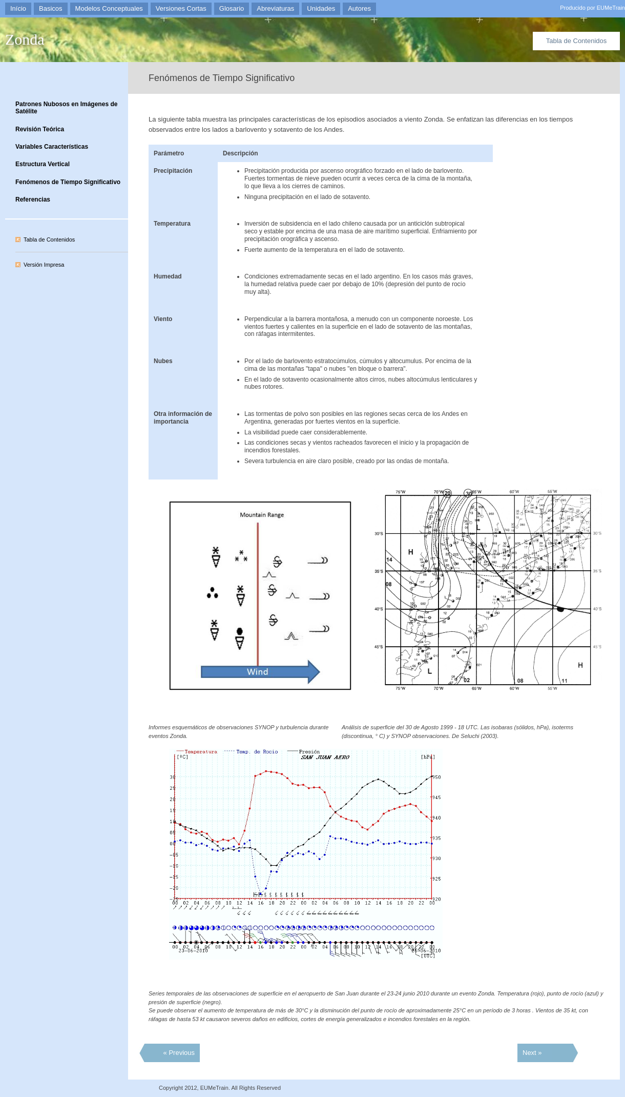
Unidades (321, 8)
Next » (532, 1052)
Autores (359, 8)
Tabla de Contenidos (576, 41)
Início (18, 8)
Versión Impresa (44, 265)
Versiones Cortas (181, 8)
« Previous (179, 1052)
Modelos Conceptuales (109, 8)
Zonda (25, 39)
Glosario (231, 8)
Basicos (50, 8)
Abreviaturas (275, 8)
